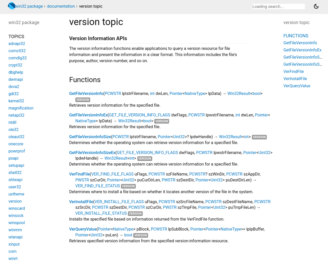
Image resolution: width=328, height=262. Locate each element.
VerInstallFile (81, 201)
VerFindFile (79, 174)
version (82, 100)
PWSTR (82, 180)
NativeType (195, 93)
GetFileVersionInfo (86, 93)
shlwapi (15, 179)
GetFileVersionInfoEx (88, 115)
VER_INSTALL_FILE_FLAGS (119, 201)
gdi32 (13, 93)
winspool (16, 222)
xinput (14, 244)
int (152, 93)
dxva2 (13, 86)
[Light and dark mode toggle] (316, 6)
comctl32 (17, 50)
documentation (61, 6)
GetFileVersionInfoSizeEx (92, 152)
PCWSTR (113, 93)
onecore (15, 143)
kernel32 (16, 101)
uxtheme (16, 194)
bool (256, 93)
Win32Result (239, 93)
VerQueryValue (82, 229)
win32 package (29, 6)
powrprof (16, 151)
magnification (20, 108)
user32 (14, 186)
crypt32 (15, 65)
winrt (13, 258)
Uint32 (179, 136)
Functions (295, 35)
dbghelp (15, 72)
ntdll (12, 122)
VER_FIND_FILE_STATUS (97, 185)
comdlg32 (17, 58)
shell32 (15, 172)
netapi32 (16, 115)
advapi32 (16, 43)
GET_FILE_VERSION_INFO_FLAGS (139, 115)
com (12, 251)
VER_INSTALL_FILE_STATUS (101, 213)
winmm (15, 229)
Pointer (175, 93)
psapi (13, 158)
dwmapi (15, 79)
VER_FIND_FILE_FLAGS (112, 174)
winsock (16, 215)
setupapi (16, 165)
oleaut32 (16, 136)
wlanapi (15, 237)
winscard (16, 208)
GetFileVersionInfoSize (90, 136)
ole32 (13, 129)
